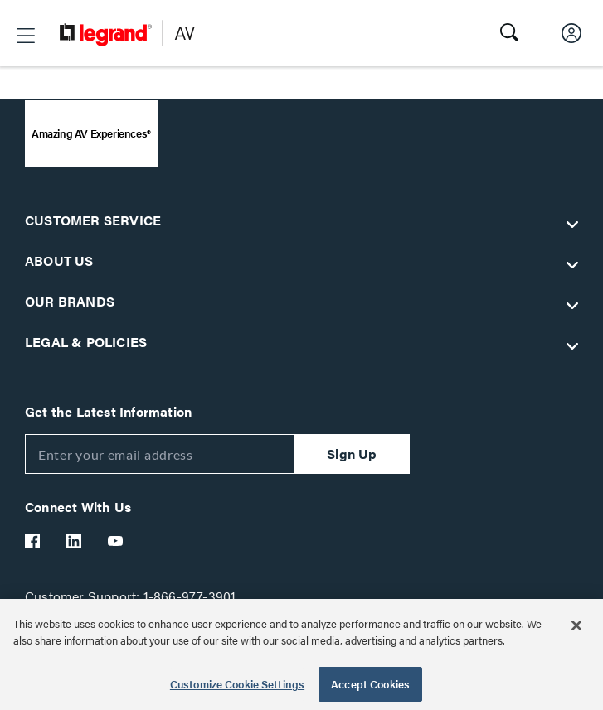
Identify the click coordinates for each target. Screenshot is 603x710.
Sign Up (352, 453)
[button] (26, 35)
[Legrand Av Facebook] (33, 541)
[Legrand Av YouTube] (116, 541)
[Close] (576, 625)
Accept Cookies (370, 684)
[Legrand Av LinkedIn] (74, 541)
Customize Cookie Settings (237, 684)
